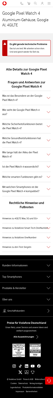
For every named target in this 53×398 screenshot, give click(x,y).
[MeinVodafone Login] (42, 3)
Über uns (26, 299)
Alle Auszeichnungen (27, 337)
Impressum (20, 391)
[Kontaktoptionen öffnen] (49, 381)
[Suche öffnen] (35, 3)
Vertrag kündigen (36, 383)
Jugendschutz (15, 387)
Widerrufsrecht (40, 379)
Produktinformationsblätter (32, 387)
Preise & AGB (28, 379)
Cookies (14, 383)
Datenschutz (23, 383)
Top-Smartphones (26, 277)
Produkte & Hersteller (26, 288)
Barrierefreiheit (31, 391)
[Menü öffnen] (49, 3)
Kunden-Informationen (26, 265)
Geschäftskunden (13, 311)
